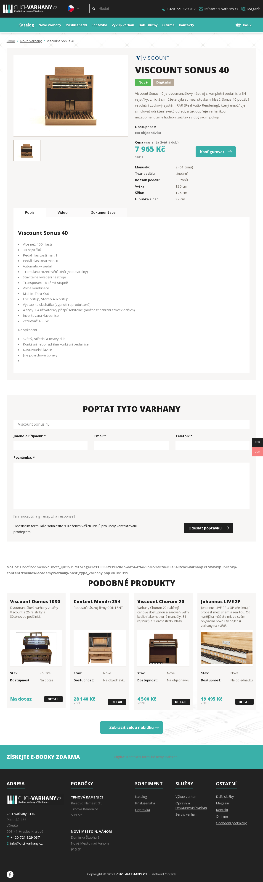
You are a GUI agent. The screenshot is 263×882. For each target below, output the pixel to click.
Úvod (11, 41)
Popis (30, 212)
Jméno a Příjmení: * (29, 436)
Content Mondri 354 (97, 601)
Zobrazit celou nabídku (131, 727)
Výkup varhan (185, 796)
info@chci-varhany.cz (221, 9)
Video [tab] (63, 212)
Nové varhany (31, 41)
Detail (53, 699)
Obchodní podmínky (231, 823)
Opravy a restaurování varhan (191, 805)
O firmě (222, 816)
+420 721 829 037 (181, 9)
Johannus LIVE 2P (221, 601)
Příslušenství (145, 803)
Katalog (141, 796)
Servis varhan (186, 814)
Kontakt (222, 809)
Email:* (100, 436)
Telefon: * (183, 436)
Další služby (225, 796)
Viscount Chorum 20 (160, 601)
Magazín (254, 9)
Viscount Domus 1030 (35, 601)
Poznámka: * (24, 457)
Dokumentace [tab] (103, 212)
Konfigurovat (212, 151)
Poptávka (142, 809)
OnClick (170, 874)
